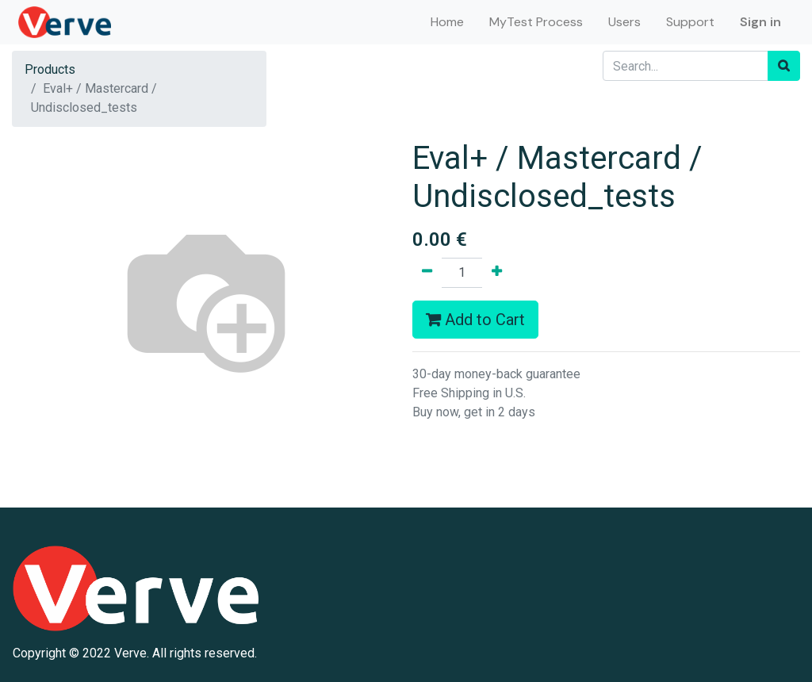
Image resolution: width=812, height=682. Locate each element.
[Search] (784, 66)
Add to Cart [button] (475, 319)
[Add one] (496, 273)
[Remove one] (427, 273)
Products (50, 69)
